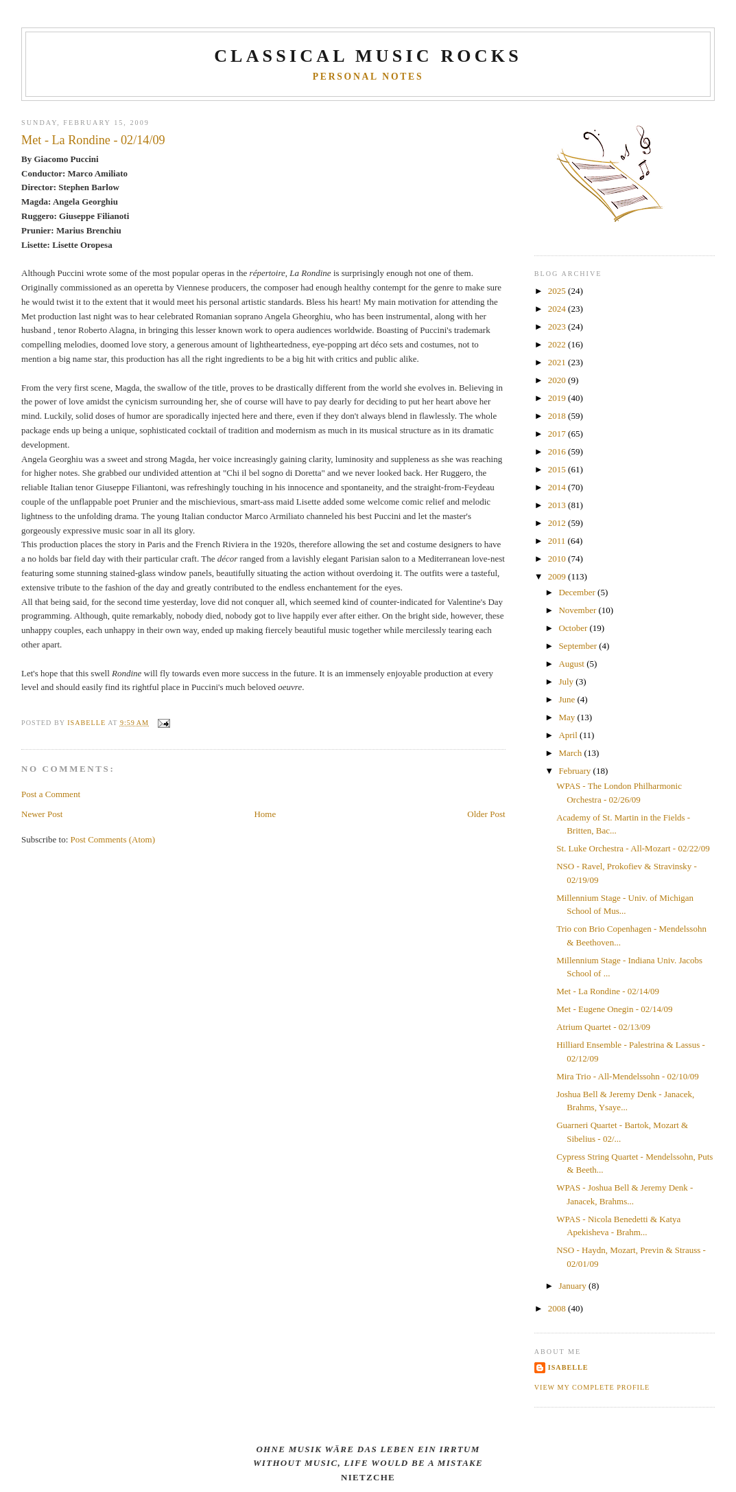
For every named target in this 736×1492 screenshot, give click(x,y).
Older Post (486, 814)
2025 (558, 291)
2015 (558, 469)
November (578, 610)
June (567, 699)
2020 (558, 380)
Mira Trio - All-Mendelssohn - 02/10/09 (627, 1076)
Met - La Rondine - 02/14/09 (607, 991)
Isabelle (568, 1367)
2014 (558, 487)
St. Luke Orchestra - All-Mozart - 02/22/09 (632, 848)
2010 (558, 558)
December (577, 592)
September (578, 646)
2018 (558, 416)
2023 (558, 326)
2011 (558, 541)
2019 (558, 398)
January (573, 1286)
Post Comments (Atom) (113, 839)
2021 (558, 362)
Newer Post (41, 814)
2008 (558, 1308)
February (575, 771)
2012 (558, 523)
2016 (558, 451)
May (567, 717)
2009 (558, 576)
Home (265, 814)
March (571, 753)
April (569, 735)
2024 (558, 308)
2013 (558, 505)
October (573, 628)
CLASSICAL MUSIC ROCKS (368, 56)
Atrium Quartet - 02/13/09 (603, 1027)
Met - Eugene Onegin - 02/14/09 (614, 1009)
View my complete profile (592, 1387)
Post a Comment (50, 794)
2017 (558, 433)
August (572, 663)
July (566, 681)
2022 (558, 344)
